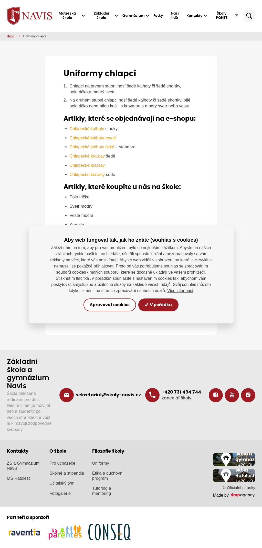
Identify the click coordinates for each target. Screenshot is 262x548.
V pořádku (159, 305)
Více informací (180, 290)
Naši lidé (175, 16)
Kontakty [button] (197, 16)
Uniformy (100, 463)
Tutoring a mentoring (101, 491)
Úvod (11, 36)
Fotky (158, 16)
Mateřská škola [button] (72, 16)
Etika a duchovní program (107, 476)
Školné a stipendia (66, 473)
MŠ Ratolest (18, 478)
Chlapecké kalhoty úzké (92, 146)
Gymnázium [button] (136, 16)
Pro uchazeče (62, 463)
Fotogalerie (60, 493)
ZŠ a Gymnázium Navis (23, 466)
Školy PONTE (227, 16)
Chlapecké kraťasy (87, 156)
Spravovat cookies (109, 305)
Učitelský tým (61, 483)
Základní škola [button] (106, 16)
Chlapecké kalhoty (88, 128)
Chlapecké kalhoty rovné (93, 138)
